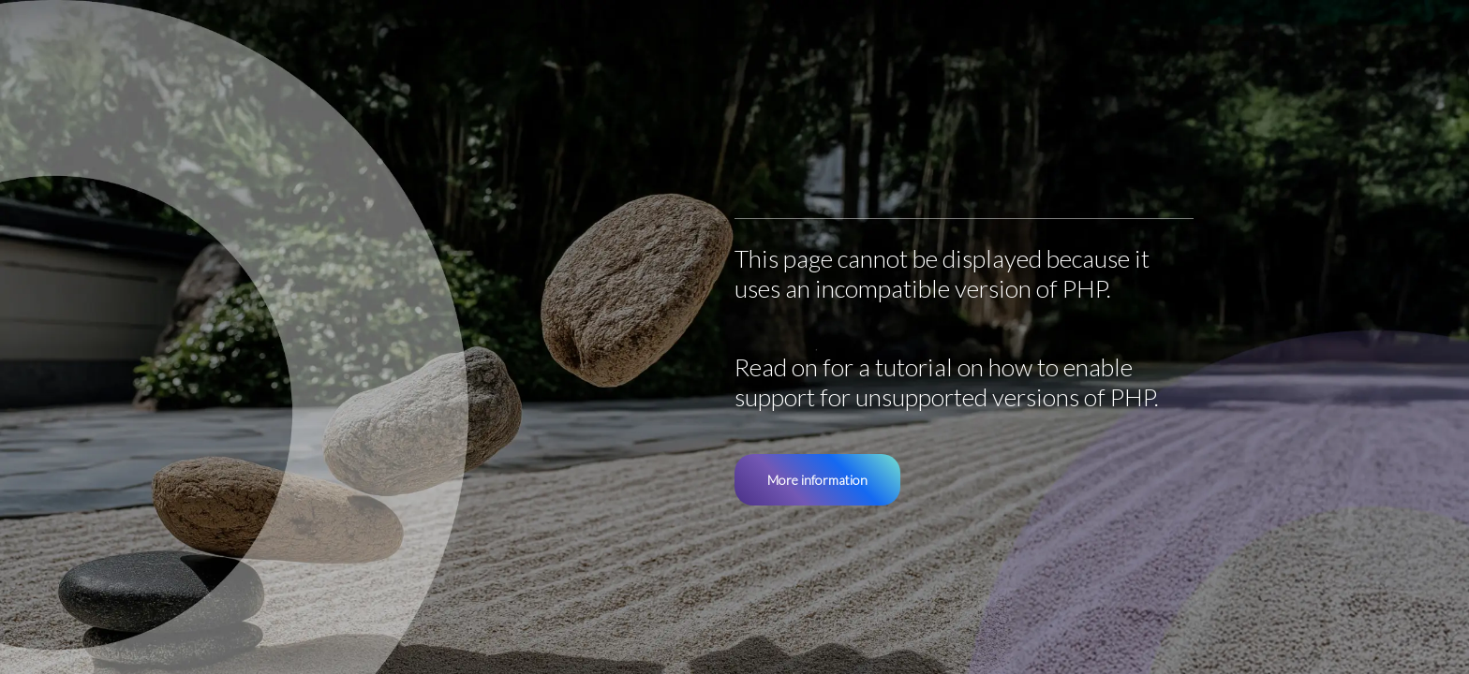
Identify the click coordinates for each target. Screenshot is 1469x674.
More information (817, 480)
